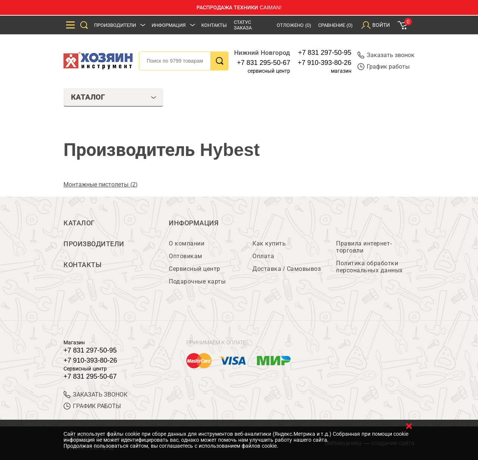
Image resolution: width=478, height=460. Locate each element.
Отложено (294, 25)
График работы (383, 66)
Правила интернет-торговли (364, 247)
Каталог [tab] (113, 97)
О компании (186, 243)
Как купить (269, 243)
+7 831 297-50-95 (324, 52)
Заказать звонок (386, 55)
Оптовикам (185, 256)
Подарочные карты (197, 281)
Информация (169, 25)
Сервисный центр (194, 269)
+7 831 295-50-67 (264, 62)
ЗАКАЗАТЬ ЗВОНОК (95, 394)
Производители (115, 25)
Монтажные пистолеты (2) (100, 184)
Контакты (214, 25)
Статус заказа (243, 25)
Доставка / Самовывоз (286, 269)
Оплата (263, 256)
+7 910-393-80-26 (324, 62)
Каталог (79, 223)
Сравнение (335, 25)
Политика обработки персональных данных (369, 266)
